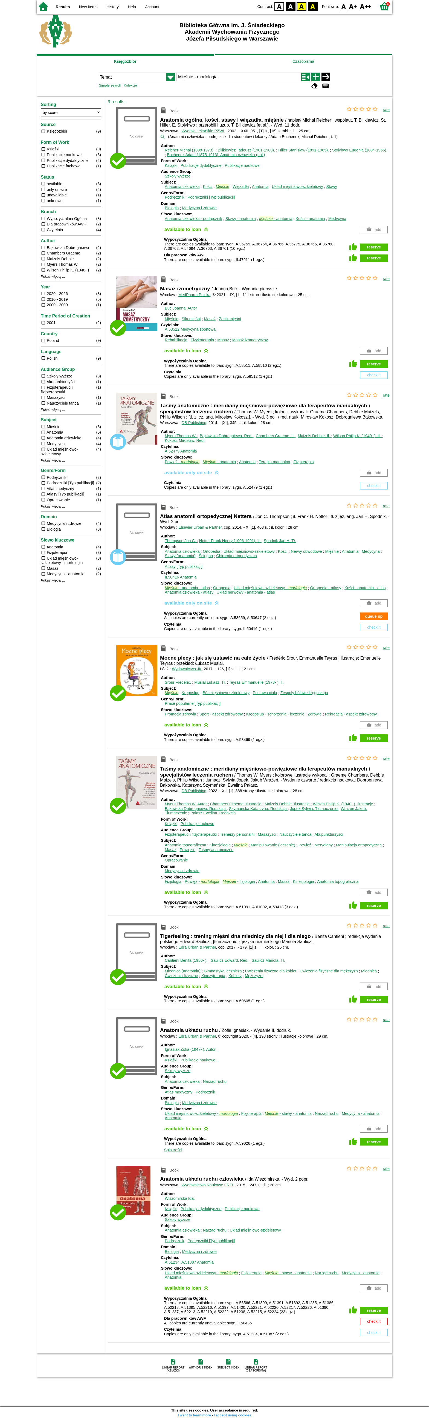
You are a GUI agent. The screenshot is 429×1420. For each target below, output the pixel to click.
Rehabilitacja (176, 340)
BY (312, 6)
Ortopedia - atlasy (325, 588)
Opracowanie (176, 860)
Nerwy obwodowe (306, 551)
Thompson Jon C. (181, 541)
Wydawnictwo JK (187, 669)
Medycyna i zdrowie (199, 208)
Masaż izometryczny (250, 340)
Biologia (172, 208)
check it (374, 375)
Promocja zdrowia (180, 714)
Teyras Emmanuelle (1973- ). (256, 682)
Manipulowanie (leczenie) (273, 845)
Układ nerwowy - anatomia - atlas (246, 592)
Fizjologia (173, 881)
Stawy (331, 186)
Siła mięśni (191, 319)
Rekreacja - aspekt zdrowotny (351, 714)
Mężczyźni (254, 976)
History (112, 7)
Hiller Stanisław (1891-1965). (304, 150)
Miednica (369, 971)
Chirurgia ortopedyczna (236, 556)
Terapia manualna (274, 462)
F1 (353, 6)
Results (63, 7)
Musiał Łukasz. (210, 682)
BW (290, 6)
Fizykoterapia (202, 340)
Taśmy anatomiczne (216, 850)
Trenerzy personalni (237, 834)
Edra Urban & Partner (197, 947)
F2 (365, 6)
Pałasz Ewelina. (213, 813)
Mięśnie (171, 319)
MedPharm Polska (194, 295)
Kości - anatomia (310, 218)
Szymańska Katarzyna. (258, 808)
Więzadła (241, 186)
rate (386, 109)
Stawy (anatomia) (180, 556)
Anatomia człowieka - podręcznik (193, 218)
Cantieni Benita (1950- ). (186, 960)
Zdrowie (315, 714)
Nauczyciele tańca (295, 834)
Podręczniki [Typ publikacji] (211, 197)
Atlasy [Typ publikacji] (183, 566)
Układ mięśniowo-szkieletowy (297, 186)
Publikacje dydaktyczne (201, 165)
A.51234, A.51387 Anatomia (189, 1262)
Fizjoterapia (303, 462)
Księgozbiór (125, 61)
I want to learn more (194, 1415)
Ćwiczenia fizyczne (181, 976)
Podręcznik (174, 197)
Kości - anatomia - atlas (364, 588)
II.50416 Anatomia (180, 577)
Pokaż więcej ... (53, 277)
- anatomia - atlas (187, 588)
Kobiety (235, 976)
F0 (343, 6)
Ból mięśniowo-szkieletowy (226, 693)
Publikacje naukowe (242, 165)
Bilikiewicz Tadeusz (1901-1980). (247, 150)
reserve (374, 247)
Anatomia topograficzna (185, 845)
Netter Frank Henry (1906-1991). (230, 541)
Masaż (209, 319)
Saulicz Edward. (230, 960)
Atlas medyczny (178, 1092)
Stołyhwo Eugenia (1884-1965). (359, 150)
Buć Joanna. (181, 308)
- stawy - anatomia (288, 1113)
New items (88, 7)
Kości (207, 186)
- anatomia (275, 218)
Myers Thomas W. (181, 436)
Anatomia (260, 186)
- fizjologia (238, 881)
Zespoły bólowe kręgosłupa (304, 693)
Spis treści (173, 1150)
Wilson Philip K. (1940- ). (357, 436)
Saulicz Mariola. (268, 960)
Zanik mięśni (230, 319)
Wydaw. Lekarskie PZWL (203, 131)
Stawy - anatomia (240, 218)
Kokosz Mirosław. (185, 440)
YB (302, 6)
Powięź (304, 845)
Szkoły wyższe (177, 176)
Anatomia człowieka (182, 186)
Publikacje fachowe (197, 823)
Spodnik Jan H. (280, 541)
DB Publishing (194, 422)
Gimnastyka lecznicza (223, 971)
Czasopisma (303, 61)
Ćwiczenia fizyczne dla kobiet (270, 971)
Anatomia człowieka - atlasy (189, 592)
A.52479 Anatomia (181, 451)
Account (152, 7)
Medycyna (337, 218)
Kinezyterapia (213, 976)
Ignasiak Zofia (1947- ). (190, 1049)
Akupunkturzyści (328, 834)
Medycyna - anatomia (360, 1113)
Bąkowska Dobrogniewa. (227, 436)
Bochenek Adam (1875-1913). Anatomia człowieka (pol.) (216, 155)
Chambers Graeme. (276, 436)
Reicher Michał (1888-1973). (190, 150)
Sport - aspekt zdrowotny (221, 714)
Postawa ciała (265, 693)
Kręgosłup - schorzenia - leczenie (275, 714)
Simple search (110, 85)
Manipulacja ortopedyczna (359, 845)
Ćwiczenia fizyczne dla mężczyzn (329, 971)
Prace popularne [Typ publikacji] (193, 703)
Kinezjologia (220, 845)
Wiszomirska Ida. (180, 1198)
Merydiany (323, 845)
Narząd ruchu (214, 1081)
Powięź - (182, 462)
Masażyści (267, 834)
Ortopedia (211, 551)
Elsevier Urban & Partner (200, 527)
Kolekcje (130, 85)
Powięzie (188, 850)
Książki (171, 165)
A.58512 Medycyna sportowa (190, 329)
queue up (373, 616)
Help (132, 7)
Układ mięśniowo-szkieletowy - (270, 588)
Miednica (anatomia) (182, 971)
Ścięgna (206, 556)
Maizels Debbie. (314, 436)
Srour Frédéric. (178, 682)
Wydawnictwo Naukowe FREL (208, 1185)
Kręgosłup (190, 693)
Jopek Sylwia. (314, 808)
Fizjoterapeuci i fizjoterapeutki (191, 834)
